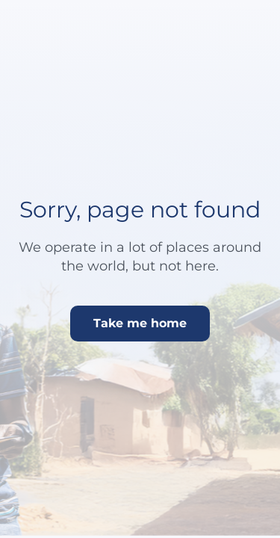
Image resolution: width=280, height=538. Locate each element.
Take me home (140, 323)
